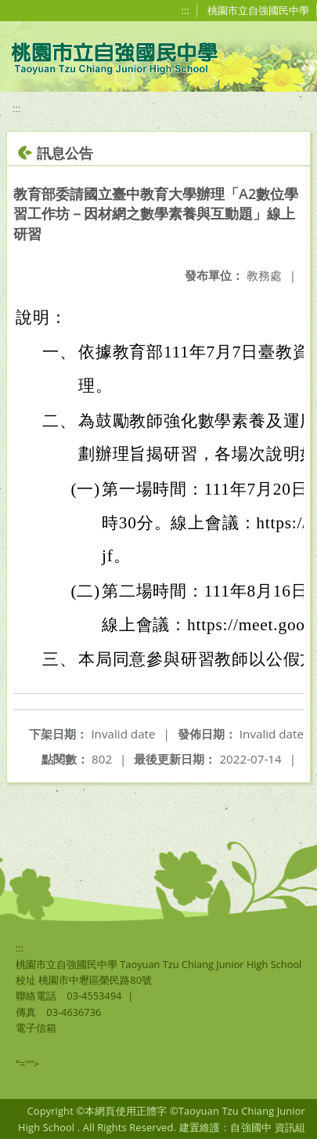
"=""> (27, 1064)
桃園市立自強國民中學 (258, 10)
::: (185, 10)
